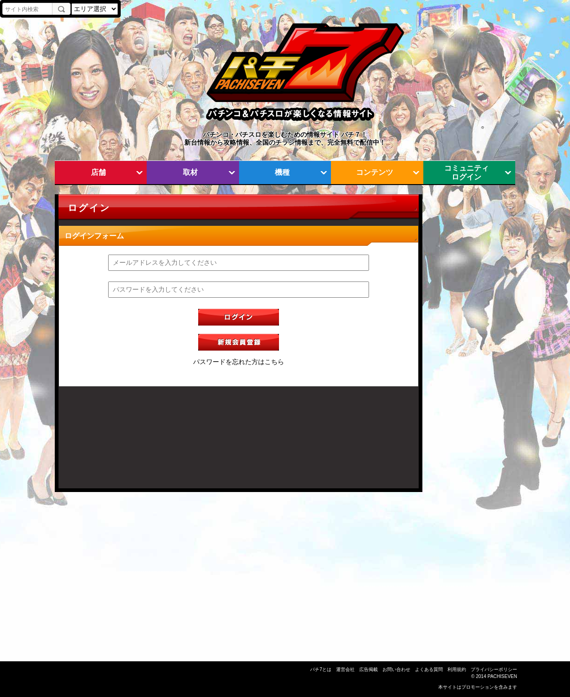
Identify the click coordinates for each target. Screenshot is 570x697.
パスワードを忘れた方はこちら (238, 361)
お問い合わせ (396, 669)
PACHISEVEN (502, 676)
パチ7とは (320, 669)
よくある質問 (429, 669)
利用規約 (456, 669)
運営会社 (345, 669)
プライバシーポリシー (494, 669)
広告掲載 (368, 669)
